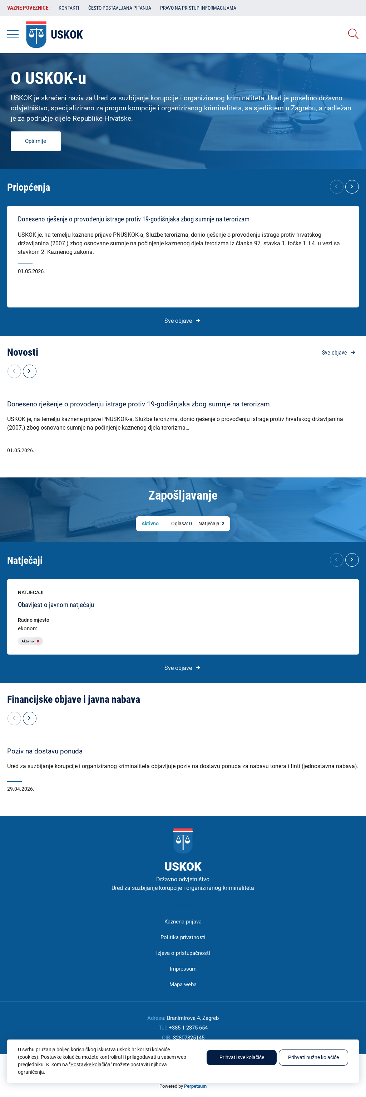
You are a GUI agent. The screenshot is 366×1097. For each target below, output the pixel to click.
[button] (352, 187)
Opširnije (35, 141)
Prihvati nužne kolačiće (313, 1057)
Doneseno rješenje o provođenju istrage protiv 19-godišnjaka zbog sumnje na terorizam (133, 219)
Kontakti (69, 8)
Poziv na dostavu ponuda (45, 751)
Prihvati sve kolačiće (241, 1057)
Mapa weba (183, 984)
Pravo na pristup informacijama (198, 8)
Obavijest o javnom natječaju (56, 605)
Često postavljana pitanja (119, 8)
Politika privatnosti (183, 937)
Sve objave (178, 320)
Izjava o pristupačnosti (183, 953)
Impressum (183, 969)
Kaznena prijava (183, 921)
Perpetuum (195, 1086)
